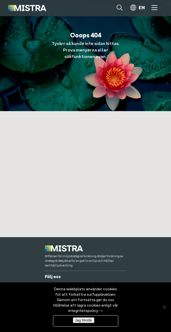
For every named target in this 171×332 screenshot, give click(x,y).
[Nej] (164, 309)
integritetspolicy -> (85, 312)
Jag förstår (83, 322)
